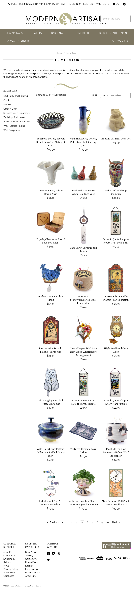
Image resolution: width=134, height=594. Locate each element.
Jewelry (36, 33)
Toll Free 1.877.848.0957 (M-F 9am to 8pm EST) (37, 4)
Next (116, 522)
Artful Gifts (120, 40)
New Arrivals (14, 33)
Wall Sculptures (11, 130)
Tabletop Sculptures (14, 117)
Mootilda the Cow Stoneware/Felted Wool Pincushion (116, 452)
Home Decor (82, 33)
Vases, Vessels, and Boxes (17, 121)
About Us (8, 552)
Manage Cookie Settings (33, 586)
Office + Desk (10, 108)
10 (107, 522)
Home (59, 53)
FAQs (6, 565)
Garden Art (58, 33)
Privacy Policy (10, 569)
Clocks (7, 100)
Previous (53, 522)
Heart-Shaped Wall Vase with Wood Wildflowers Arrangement (83, 352)
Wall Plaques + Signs (14, 126)
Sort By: (105, 95)
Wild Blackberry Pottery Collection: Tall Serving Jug (83, 142)
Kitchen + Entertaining (113, 33)
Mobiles (7, 104)
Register (87, 4)
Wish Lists (102, 4)
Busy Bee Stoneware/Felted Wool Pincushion (83, 300)
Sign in (74, 4)
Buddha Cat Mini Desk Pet (115, 138)
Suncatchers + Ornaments (16, 113)
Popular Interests (18, 40)
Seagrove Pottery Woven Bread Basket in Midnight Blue (50, 142)
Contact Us (9, 555)
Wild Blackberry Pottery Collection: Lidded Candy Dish (51, 452)
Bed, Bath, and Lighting (15, 96)
